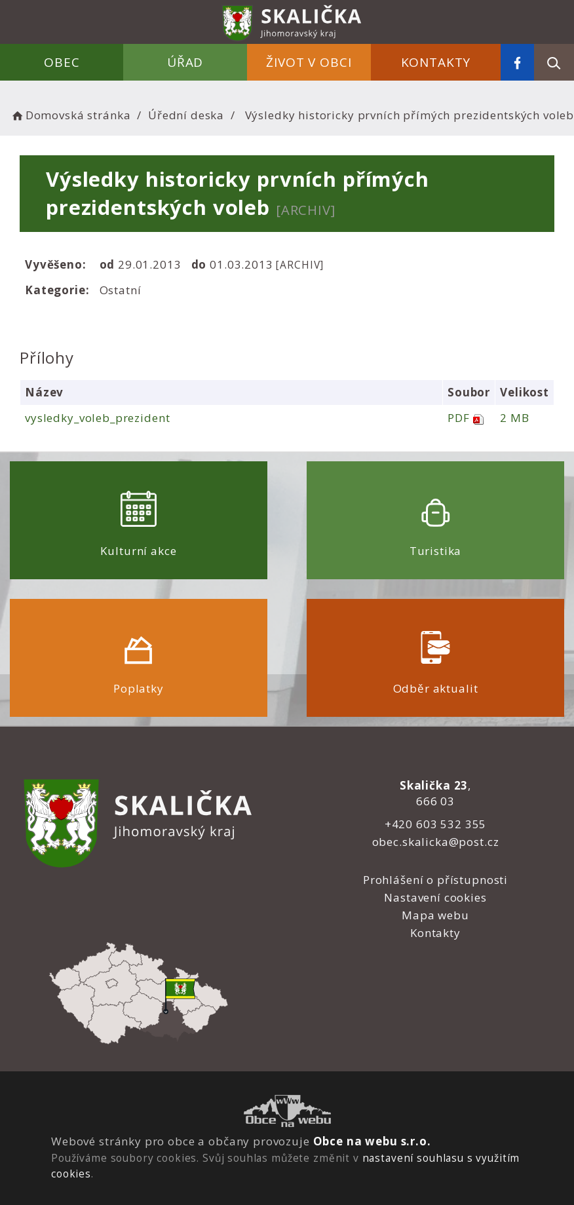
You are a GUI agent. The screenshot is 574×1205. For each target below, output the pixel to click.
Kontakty (436, 62)
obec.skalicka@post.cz (435, 841)
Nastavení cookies (435, 897)
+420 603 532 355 (436, 824)
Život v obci (308, 62)
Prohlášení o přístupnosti (435, 879)
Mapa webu (435, 915)
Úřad (185, 62)
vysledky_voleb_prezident (97, 417)
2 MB (514, 417)
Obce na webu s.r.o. (372, 1141)
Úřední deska (186, 115)
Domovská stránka (70, 115)
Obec (61, 62)
